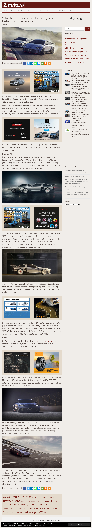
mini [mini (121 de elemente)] (51, 505)
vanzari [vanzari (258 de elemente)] (20, 512)
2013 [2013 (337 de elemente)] (26, 497)
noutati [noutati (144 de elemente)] (55, 505)
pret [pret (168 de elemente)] (17, 509)
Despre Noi (80, 10)
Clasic (71, 10)
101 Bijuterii (61, 10)
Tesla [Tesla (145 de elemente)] (10, 512)
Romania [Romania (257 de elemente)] (47, 508)
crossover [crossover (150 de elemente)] (28, 501)
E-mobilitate (51, 10)
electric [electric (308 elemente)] (39, 501)
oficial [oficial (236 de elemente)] (5, 509)
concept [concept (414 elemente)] (15, 500)
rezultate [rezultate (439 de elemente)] (38, 508)
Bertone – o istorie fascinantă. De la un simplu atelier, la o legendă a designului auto (76, 195)
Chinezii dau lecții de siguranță (76, 48)
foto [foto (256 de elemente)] (23, 505)
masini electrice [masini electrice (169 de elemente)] (34, 505)
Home (5, 10)
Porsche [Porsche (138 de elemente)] (13, 509)
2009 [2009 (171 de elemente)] (5, 497)
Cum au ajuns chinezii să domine (77, 59)
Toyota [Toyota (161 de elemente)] (14, 513)
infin (60, 520)
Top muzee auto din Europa (75, 55)
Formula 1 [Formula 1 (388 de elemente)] (15, 504)
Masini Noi (21, 10)
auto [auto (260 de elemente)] (52, 497)
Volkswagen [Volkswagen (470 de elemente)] (30, 512)
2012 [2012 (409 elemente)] (20, 497)
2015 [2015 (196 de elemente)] (35, 497)
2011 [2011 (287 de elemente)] (15, 497)
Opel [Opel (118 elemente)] (9, 509)
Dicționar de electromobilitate (76, 62)
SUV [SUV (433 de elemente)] (5, 512)
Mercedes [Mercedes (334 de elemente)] (45, 504)
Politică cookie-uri (39, 525)
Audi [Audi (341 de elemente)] (47, 497)
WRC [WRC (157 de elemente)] (44, 513)
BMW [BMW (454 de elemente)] (6, 500)
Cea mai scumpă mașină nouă (76, 52)
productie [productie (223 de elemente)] (22, 509)
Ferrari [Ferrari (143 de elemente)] (5, 505)
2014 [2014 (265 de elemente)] (31, 497)
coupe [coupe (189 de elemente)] (22, 501)
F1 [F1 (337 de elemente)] (51, 501)
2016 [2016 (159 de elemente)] (39, 497)
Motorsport (40, 10)
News (12, 10)
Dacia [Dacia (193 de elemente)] (33, 501)
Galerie (30, 10)
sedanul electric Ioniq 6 (47, 341)
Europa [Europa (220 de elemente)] (46, 501)
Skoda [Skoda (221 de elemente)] (54, 509)
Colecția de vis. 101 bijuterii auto (75, 176)
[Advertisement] (78, 151)
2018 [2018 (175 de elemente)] (43, 497)
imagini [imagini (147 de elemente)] (27, 505)
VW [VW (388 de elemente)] (40, 512)
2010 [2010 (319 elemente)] (9, 497)
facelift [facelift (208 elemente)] (55, 501)
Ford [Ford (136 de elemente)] (8, 505)
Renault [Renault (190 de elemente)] (29, 509)
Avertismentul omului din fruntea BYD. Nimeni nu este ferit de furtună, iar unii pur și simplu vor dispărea (76, 182)
